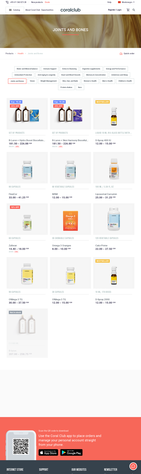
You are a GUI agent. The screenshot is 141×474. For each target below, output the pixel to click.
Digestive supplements (91, 69)
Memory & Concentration (96, 75)
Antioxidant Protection (23, 75)
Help (109, 2)
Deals (47, 2)
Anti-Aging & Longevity (46, 75)
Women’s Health (90, 81)
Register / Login (114, 10)
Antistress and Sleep (119, 75)
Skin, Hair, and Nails (70, 81)
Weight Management (48, 81)
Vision (32, 81)
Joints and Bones (17, 82)
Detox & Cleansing (69, 69)
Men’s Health (107, 81)
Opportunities (47, 10)
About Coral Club (32, 10)
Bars (80, 88)
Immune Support (49, 69)
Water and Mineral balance (27, 69)
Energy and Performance (116, 69)
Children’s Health (125, 81)
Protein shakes (66, 88)
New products (37, 2)
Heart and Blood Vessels (70, 75)
